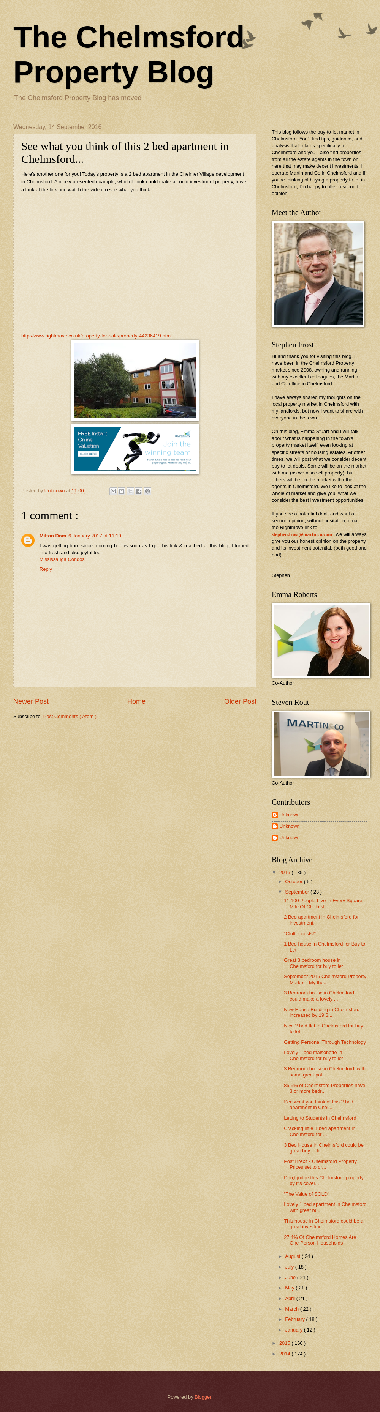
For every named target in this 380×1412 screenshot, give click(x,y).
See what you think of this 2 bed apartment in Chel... (318, 1104)
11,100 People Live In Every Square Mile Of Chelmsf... (323, 903)
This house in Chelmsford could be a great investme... (323, 1223)
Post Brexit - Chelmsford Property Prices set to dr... (320, 1164)
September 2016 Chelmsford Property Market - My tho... (325, 979)
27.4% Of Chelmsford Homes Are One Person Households (320, 1240)
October (294, 881)
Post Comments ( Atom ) (70, 716)
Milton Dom (53, 536)
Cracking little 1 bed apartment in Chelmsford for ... (319, 1131)
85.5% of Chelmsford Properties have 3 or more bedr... (324, 1088)
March (292, 1309)
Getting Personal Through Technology (325, 1042)
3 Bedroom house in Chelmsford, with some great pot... (325, 1071)
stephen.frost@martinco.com (302, 534)
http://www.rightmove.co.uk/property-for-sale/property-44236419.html (96, 336)
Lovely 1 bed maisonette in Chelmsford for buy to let (313, 1055)
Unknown (289, 815)
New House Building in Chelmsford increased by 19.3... (321, 1012)
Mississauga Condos (62, 559)
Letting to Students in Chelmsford (320, 1118)
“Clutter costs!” (300, 933)
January (294, 1330)
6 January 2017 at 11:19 (94, 536)
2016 (285, 872)
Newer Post (31, 701)
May (290, 1288)
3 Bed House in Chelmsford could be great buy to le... (324, 1148)
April (290, 1298)
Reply (46, 569)
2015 (285, 1343)
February (295, 1319)
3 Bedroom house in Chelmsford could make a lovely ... (319, 995)
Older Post (240, 701)
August (293, 1256)
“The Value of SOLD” (306, 1194)
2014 (285, 1354)
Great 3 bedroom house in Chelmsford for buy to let (313, 963)
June (291, 1277)
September (297, 892)
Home (136, 701)
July (290, 1267)
